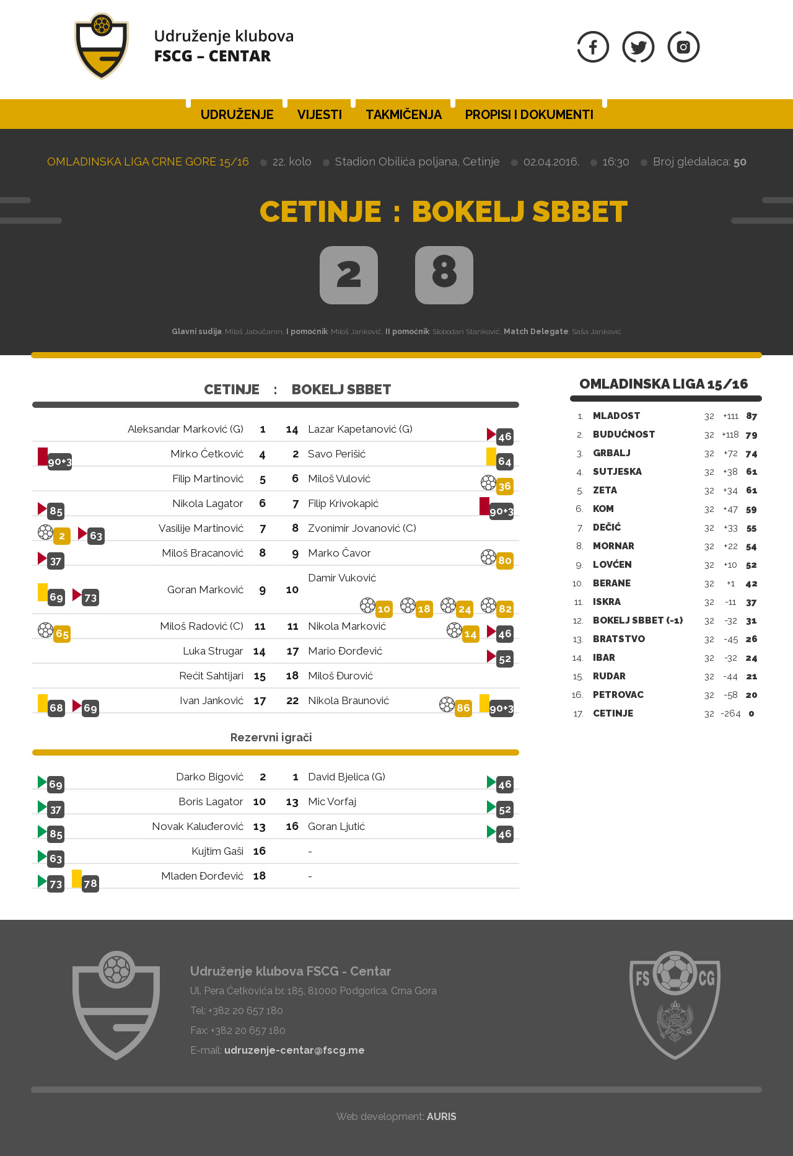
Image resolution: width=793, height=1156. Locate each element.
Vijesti (319, 114)
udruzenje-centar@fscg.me (294, 1050)
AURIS (442, 1117)
